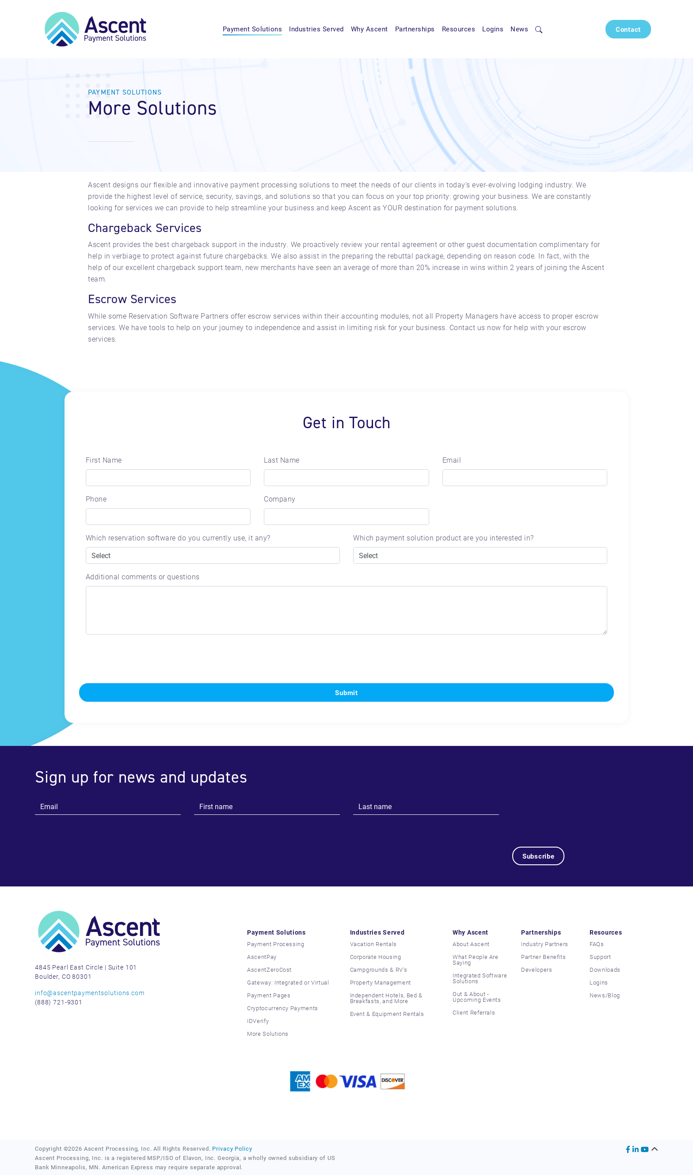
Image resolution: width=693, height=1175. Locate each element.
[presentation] (146, 659)
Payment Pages (268, 995)
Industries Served (316, 28)
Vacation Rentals (373, 944)
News (519, 28)
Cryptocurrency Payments (282, 1008)
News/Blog (605, 995)
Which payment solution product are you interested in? (443, 537)
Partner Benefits (543, 957)
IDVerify (258, 1021)
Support (600, 957)
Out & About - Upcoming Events (477, 997)
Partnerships (415, 28)
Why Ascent (369, 28)
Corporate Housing (375, 957)
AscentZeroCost (269, 969)
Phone (96, 498)
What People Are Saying (476, 959)
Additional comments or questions (143, 576)
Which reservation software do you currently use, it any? (178, 537)
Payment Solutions (252, 28)
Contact (628, 29)
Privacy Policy (232, 1148)
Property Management (380, 982)
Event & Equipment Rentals (387, 1014)
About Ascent (471, 944)
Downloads (605, 969)
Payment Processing (276, 944)
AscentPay (262, 957)
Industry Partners (544, 944)
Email (451, 459)
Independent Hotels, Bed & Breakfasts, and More (386, 998)
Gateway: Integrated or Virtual (288, 982)
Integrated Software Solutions (480, 978)
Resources (459, 28)
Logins (492, 28)
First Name (104, 459)
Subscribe (538, 856)
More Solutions (268, 1034)
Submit (346, 692)
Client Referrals (474, 1012)
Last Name (282, 459)
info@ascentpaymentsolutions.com (90, 993)
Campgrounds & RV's (378, 969)
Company (280, 498)
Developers (536, 969)
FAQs (597, 944)
